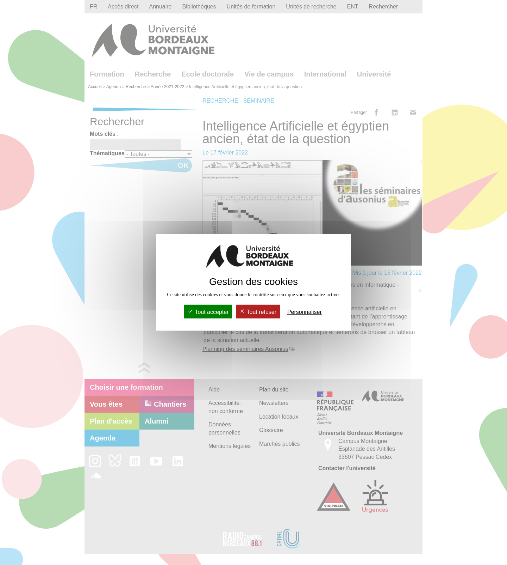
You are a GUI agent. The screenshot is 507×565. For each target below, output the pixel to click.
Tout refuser (257, 312)
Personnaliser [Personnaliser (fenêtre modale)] (304, 312)
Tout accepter (208, 312)
